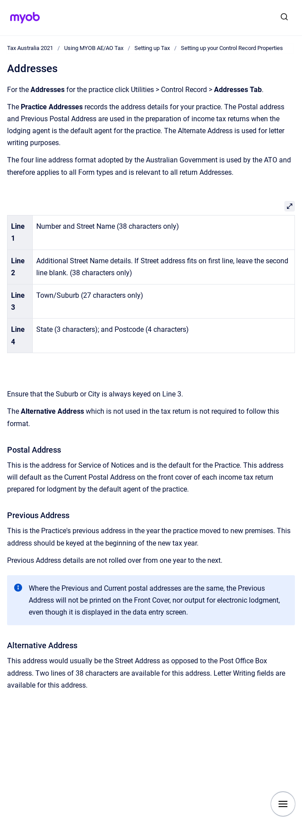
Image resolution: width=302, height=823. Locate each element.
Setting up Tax (152, 48)
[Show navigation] (283, 804)
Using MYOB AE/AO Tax (93, 48)
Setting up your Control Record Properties (232, 48)
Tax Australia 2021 (30, 48)
